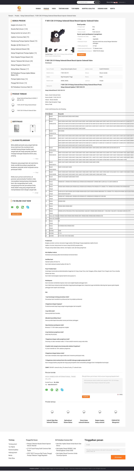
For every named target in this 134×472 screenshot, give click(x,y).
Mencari (97, 2)
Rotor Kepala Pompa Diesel (20, 57)
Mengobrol (81, 54)
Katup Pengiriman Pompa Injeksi (22, 53)
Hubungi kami (102, 8)
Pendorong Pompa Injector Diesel (22, 41)
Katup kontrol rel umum (19, 33)
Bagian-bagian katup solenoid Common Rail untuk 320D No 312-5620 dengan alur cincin (99, 421)
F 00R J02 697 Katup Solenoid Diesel (26, 105)
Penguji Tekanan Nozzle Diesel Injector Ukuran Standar (39, 444)
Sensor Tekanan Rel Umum (20, 61)
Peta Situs (12, 458)
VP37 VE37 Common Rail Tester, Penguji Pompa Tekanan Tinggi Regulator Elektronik (39, 455)
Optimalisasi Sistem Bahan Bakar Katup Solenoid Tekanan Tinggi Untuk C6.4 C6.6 (68, 421)
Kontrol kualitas (88, 8)
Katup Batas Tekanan (18, 69)
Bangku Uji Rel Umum (18, 45)
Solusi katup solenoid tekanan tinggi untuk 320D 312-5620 (83, 421)
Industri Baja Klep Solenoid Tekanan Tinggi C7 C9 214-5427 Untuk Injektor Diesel (52, 421)
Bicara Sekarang (111, 2)
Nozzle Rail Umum (17, 29)
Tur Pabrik (75, 8)
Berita (112, 8)
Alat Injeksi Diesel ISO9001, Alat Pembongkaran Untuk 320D (66, 449)
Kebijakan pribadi (34, 468)
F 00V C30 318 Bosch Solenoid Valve (26, 110)
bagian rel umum (17, 25)
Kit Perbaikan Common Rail (20, 87)
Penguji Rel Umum (17, 83)
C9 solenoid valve (67, 367)
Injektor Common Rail (18, 37)
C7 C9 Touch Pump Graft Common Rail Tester (39, 449)
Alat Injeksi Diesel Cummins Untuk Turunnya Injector (66, 454)
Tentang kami (64, 8)
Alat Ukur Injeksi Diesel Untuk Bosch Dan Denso (68, 444)
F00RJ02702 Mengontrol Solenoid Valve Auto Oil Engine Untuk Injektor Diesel (115, 421)
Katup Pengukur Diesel (19, 65)
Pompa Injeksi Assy (18, 79)
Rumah (38, 8)
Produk (46, 8)
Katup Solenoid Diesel (27, 16)
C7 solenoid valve (76, 367)
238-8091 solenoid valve (55, 367)
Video (54, 8)
